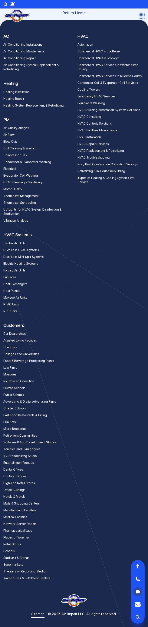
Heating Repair (13, 98)
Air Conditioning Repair (19, 58)
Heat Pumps (11, 290)
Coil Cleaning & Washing (20, 148)
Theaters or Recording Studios (25, 571)
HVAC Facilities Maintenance (97, 130)
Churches (10, 347)
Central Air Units (14, 243)
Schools (9, 551)
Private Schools (14, 388)
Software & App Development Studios (30, 442)
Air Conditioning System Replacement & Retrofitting (31, 67)
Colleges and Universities (21, 354)
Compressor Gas (15, 155)
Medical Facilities (15, 517)
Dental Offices (13, 469)
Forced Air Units (14, 270)
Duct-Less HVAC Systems (21, 250)
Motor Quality (12, 189)
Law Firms (10, 367)
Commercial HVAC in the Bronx (99, 51)
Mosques (9, 374)
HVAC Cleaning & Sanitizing (22, 182)
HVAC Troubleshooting (94, 157)
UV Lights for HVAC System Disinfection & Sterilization (32, 211)
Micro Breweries (14, 428)
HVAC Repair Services (93, 144)
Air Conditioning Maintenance (24, 51)
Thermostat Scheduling (19, 202)
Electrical (9, 168)
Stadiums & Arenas (16, 558)
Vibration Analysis (15, 220)
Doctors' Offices (14, 476)
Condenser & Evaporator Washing (27, 162)
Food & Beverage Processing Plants (28, 361)
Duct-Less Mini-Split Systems (23, 257)
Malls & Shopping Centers (21, 503)
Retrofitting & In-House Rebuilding (101, 171)
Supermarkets (13, 564)
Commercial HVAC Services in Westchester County (108, 67)
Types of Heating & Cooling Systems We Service (106, 180)
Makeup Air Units (15, 297)
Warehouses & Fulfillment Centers (26, 578)
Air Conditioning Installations (22, 44)
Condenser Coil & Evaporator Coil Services (108, 82)
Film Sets (9, 422)
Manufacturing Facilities (19, 510)
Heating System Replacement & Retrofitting (33, 105)
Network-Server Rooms (19, 524)
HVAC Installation (89, 137)
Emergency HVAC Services (97, 96)
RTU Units (10, 311)
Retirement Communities (20, 435)
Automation (85, 44)
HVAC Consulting (89, 116)
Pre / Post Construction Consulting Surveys (108, 164)
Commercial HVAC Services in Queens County (110, 76)
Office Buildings (14, 490)
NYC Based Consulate (18, 381)
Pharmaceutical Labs (17, 530)
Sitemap (38, 614)
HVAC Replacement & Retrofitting (101, 150)
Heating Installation (16, 92)
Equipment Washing (91, 103)
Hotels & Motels (14, 496)
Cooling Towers (89, 89)
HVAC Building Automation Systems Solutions (109, 110)
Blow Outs (10, 141)
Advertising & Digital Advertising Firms (29, 401)
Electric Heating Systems (20, 263)
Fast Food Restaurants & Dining (25, 415)
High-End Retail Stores (19, 483)
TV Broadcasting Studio (20, 456)
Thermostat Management (21, 196)
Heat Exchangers (15, 284)
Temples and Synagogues (21, 449)
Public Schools (13, 394)
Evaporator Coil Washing (20, 175)
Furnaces (9, 277)
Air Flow (8, 134)
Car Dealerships (14, 333)
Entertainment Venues (18, 462)
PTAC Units (11, 304)
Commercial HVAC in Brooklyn (98, 58)
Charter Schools (14, 408)
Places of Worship (16, 537)
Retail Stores (12, 544)
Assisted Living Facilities (20, 340)
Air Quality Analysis (16, 128)
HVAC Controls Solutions (95, 123)
